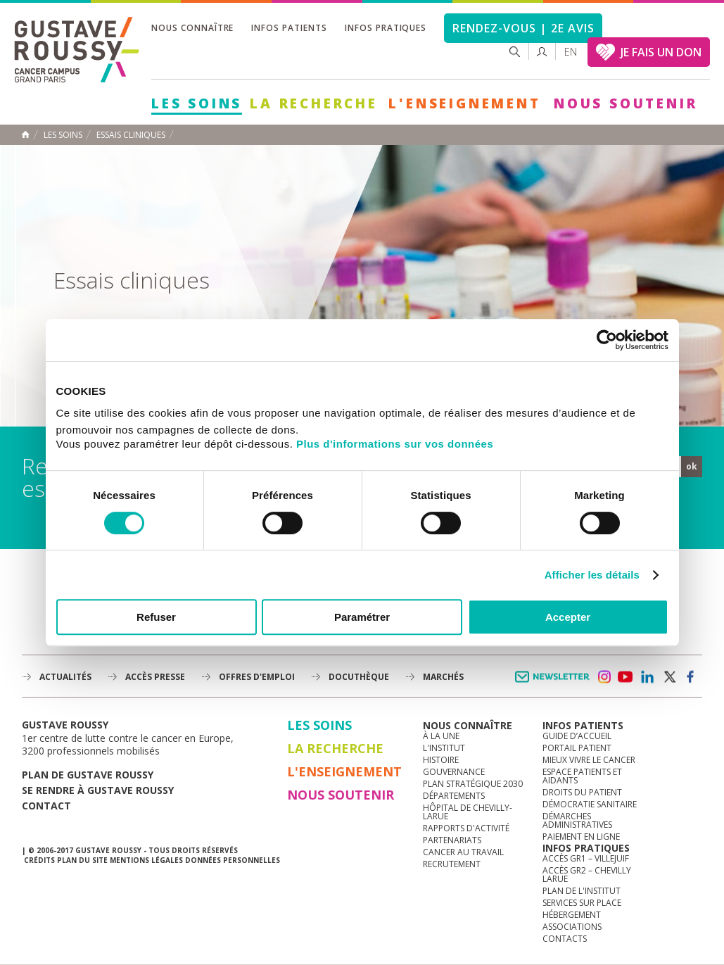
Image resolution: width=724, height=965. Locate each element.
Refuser (156, 617)
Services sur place (581, 903)
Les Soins (196, 103)
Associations (572, 927)
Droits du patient (582, 792)
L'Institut (444, 748)
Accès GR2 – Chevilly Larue (586, 874)
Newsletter (555, 684)
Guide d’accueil (576, 736)
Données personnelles (232, 860)
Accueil (25, 134)
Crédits (39, 860)
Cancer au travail (463, 852)
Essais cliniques (130, 135)
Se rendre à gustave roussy (98, 790)
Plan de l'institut (581, 891)
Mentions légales (146, 860)
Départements (454, 796)
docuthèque (359, 677)
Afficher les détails (592, 575)
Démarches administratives (577, 820)
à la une (441, 736)
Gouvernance (454, 772)
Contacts (564, 939)
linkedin (647, 677)
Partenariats (452, 840)
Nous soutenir (625, 103)
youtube (625, 677)
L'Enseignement (464, 103)
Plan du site (82, 860)
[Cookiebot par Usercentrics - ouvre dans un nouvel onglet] (606, 340)
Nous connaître (192, 28)
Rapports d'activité (466, 828)
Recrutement (452, 864)
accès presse (155, 677)
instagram (603, 677)
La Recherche (314, 103)
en (570, 51)
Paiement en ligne (581, 837)
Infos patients (288, 28)
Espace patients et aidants (582, 776)
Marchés (443, 677)
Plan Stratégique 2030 (473, 784)
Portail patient (576, 748)
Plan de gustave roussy (87, 774)
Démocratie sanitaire (589, 804)
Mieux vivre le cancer (588, 760)
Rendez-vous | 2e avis (523, 28)
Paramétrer (362, 617)
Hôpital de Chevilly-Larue (467, 812)
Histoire (441, 760)
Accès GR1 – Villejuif (585, 858)
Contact (46, 805)
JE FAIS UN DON (661, 52)
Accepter (567, 617)
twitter (669, 677)
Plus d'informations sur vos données (394, 444)
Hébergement (571, 915)
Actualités (65, 677)
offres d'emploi (257, 677)
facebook (691, 677)
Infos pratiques (385, 28)
